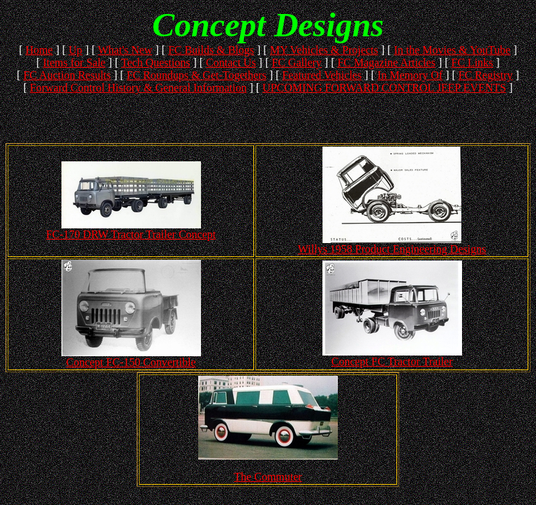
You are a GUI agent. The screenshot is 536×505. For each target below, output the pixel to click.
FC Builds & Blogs (211, 50)
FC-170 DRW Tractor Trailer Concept (131, 234)
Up (75, 50)
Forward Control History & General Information (138, 88)
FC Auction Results (66, 75)
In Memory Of (410, 75)
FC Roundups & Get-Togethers (196, 75)
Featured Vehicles (322, 75)
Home (39, 50)
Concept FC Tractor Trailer (392, 361)
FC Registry (486, 75)
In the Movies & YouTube (452, 50)
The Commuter (268, 477)
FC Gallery (296, 62)
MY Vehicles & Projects (324, 50)
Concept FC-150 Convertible (131, 362)
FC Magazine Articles (386, 62)
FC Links (472, 62)
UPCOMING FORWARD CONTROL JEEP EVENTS (384, 88)
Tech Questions (156, 62)
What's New (125, 50)
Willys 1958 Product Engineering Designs (392, 249)
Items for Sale (74, 62)
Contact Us (231, 62)
